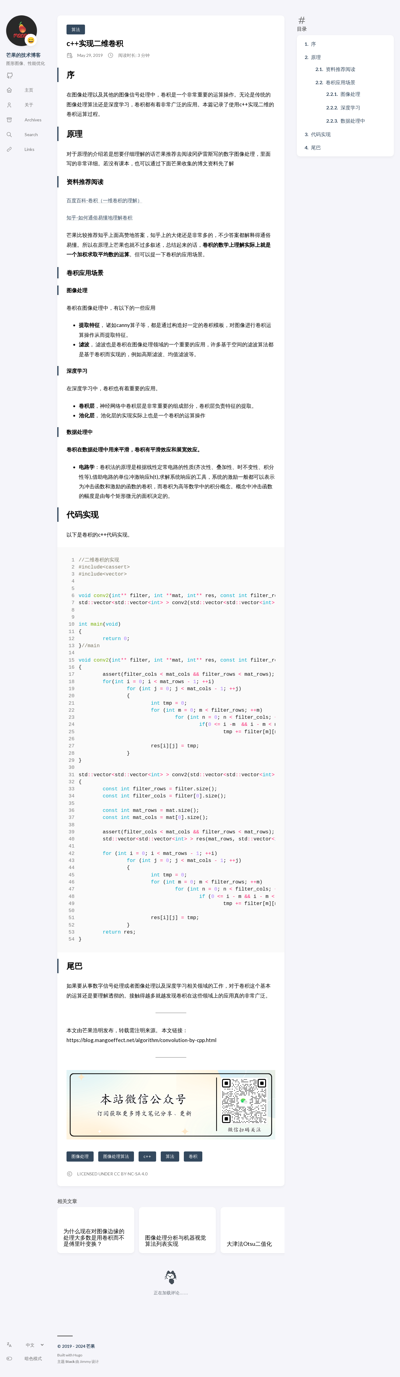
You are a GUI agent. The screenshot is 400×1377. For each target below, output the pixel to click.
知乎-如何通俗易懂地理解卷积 (101, 217)
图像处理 (350, 94)
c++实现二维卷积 (95, 43)
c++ (147, 1156)
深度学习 (350, 107)
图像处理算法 (116, 1156)
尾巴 (316, 147)
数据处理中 (353, 121)
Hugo (77, 1355)
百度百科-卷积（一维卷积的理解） (107, 200)
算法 (75, 29)
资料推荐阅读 (340, 69)
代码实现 (321, 134)
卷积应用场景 (340, 82)
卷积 (193, 1156)
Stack (70, 1361)
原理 (316, 57)
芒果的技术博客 (23, 55)
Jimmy (85, 1361)
